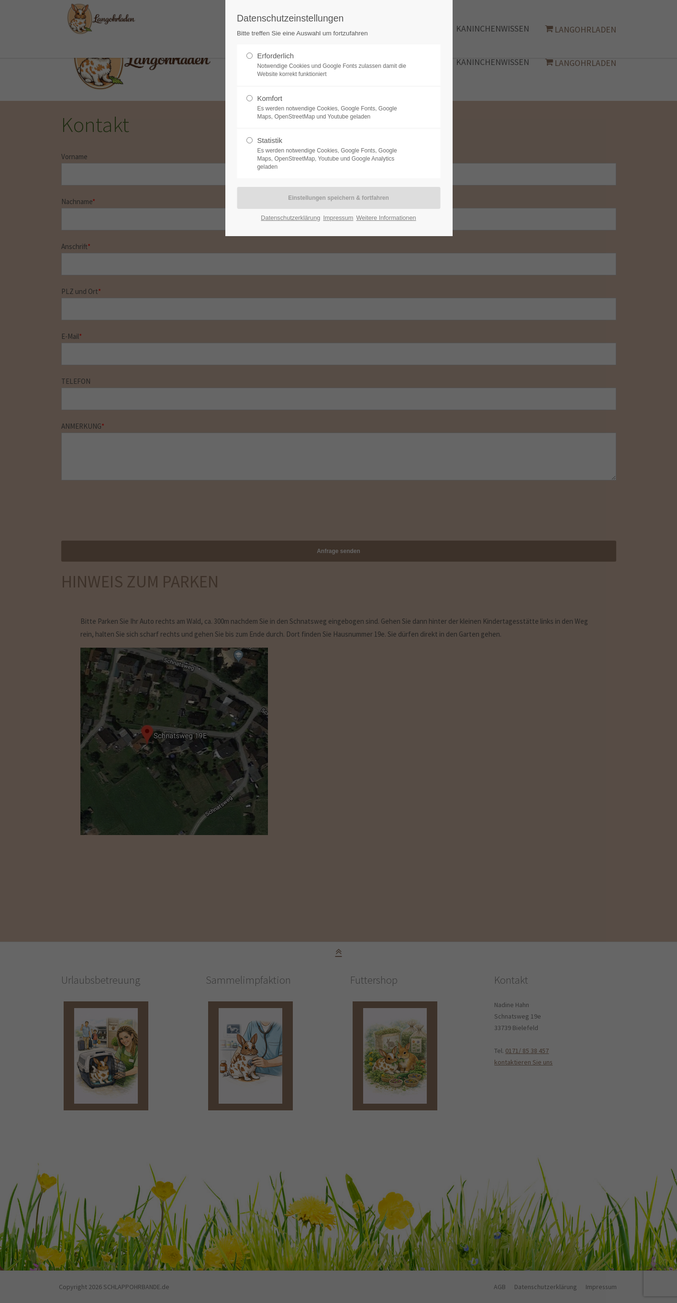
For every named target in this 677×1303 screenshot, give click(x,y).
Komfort (269, 98)
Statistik (269, 140)
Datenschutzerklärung (290, 217)
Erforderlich (275, 56)
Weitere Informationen (386, 217)
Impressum (338, 217)
